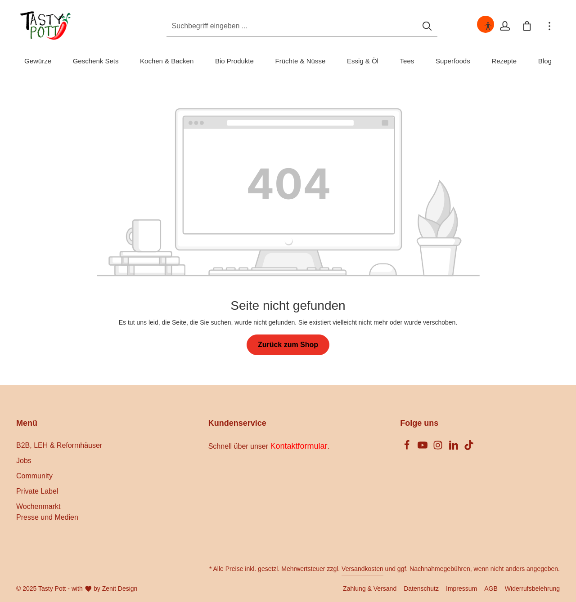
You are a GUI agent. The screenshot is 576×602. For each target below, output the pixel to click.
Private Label (37, 491)
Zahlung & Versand (369, 588)
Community (34, 476)
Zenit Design (120, 588)
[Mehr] (549, 26)
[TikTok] (469, 447)
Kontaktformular (299, 445)
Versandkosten (362, 568)
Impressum (461, 588)
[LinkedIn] (454, 447)
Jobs (24, 460)
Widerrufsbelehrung (532, 588)
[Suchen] (413, 26)
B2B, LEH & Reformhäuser (59, 445)
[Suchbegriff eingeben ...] (278, 26)
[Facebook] (408, 447)
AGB (491, 588)
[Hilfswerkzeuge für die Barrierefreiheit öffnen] (487, 26)
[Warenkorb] (527, 26)
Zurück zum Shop (288, 344)
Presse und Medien (47, 517)
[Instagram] (439, 447)
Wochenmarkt (38, 506)
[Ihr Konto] (504, 26)
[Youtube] (423, 447)
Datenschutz (421, 588)
